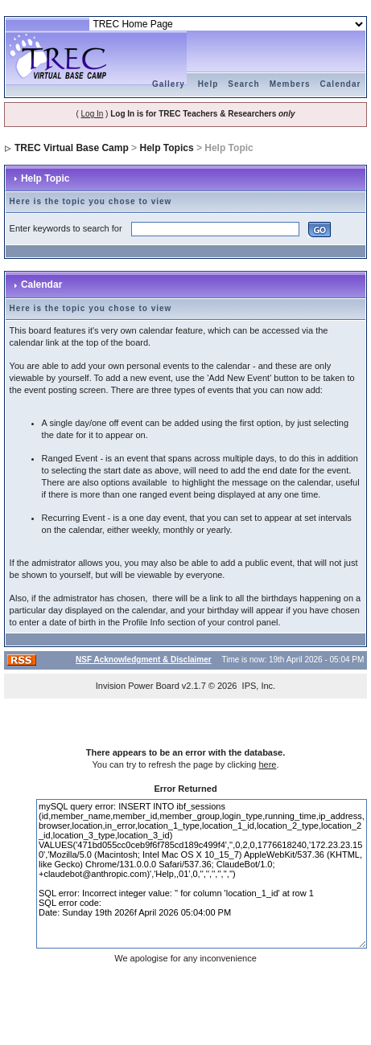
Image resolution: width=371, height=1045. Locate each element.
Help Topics (166, 148)
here (267, 764)
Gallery (168, 84)
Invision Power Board (137, 686)
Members (290, 84)
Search (243, 84)
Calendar (340, 84)
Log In (92, 113)
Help (208, 84)
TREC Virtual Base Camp (71, 148)
